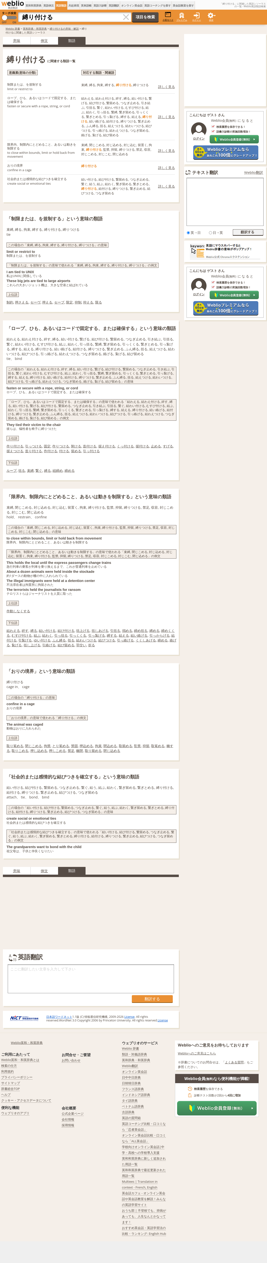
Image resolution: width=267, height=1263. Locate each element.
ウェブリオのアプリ (15, 1113)
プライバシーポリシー (17, 1077)
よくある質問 (234, 1062)
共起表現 (73, 5)
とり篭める (60, 745)
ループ (12, 470)
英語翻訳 (114, 5)
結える (124, 635)
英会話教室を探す (183, 5)
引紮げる (25, 640)
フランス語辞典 (133, 1089)
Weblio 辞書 (13, 28)
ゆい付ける (42, 640)
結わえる (13, 630)
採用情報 (68, 1125)
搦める (127, 630)
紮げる (17, 645)
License (129, 1017)
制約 (10, 302)
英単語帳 (86, 5)
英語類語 (61, 5)
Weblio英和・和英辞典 (27, 1042)
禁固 (74, 745)
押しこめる (57, 750)
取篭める (158, 745)
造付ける (89, 446)
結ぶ (37, 635)
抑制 (78, 302)
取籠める (125, 745)
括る (21, 470)
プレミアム (181, 19)
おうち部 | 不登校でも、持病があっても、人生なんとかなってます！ (144, 1216)
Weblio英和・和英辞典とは (20, 1060)
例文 (44, 40)
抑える (88, 302)
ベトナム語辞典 (133, 1106)
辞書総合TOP (10, 1089)
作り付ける (15, 446)
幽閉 (79, 750)
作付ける (50, 451)
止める (156, 446)
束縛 (30, 470)
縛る (47, 470)
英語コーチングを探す (157, 5)
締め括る (140, 630)
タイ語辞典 (130, 1100)
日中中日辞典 (131, 1077)
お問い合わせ (71, 1060)
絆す (25, 630)
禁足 (71, 750)
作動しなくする (18, 611)
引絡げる (49, 645)
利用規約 (7, 1071)
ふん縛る (59, 640)
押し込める (38, 750)
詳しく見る (166, 86)
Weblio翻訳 (253, 172)
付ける (64, 451)
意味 (16, 40)
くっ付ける (125, 446)
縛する (112, 635)
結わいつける (86, 640)
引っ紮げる (96, 635)
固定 (47, 446)
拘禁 (47, 745)
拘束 (98, 745)
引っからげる (159, 635)
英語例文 (48, 5)
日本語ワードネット (59, 1017)
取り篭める (15, 745)
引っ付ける (91, 451)
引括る (115, 630)
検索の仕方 (9, 1065)
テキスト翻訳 (205, 172)
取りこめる (20, 750)
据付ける (142, 446)
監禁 (137, 745)
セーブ (59, 302)
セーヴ (35, 302)
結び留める (66, 645)
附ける (76, 446)
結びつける (106, 640)
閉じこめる (33, 745)
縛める (154, 630)
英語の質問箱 (131, 1118)
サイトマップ (10, 1083)
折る (91, 645)
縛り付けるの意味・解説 (64, 28)
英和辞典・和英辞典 (35, 28)
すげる (168, 446)
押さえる (21, 302)
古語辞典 (128, 1112)
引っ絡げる (125, 640)
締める (70, 470)
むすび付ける (22, 635)
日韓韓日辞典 (131, 1083)
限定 (69, 302)
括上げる (83, 630)
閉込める (110, 745)
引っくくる (77, 635)
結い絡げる (139, 635)
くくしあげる (146, 640)
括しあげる (100, 630)
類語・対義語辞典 (134, 1054)
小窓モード (168, 16)
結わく (47, 635)
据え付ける (106, 446)
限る (98, 302)
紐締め (58, 470)
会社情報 (68, 1119)
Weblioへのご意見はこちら (197, 1053)
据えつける (15, 451)
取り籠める (93, 750)
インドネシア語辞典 (136, 1095)
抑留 (146, 745)
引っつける (33, 446)
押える (47, 302)
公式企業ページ (73, 1113)
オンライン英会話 (131, 5)
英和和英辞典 (33, 5)
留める (76, 451)
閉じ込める (111, 750)
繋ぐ (38, 470)
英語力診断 (100, 5)
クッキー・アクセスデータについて (26, 1100)
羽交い (81, 645)
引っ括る (61, 635)
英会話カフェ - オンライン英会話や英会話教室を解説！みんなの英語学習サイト (144, 1199)
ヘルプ (6, 1094)
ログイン (196, 19)
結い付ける (47, 630)
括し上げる (32, 645)
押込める (86, 745)
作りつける (60, 446)
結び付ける (66, 630)
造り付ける (33, 451)
